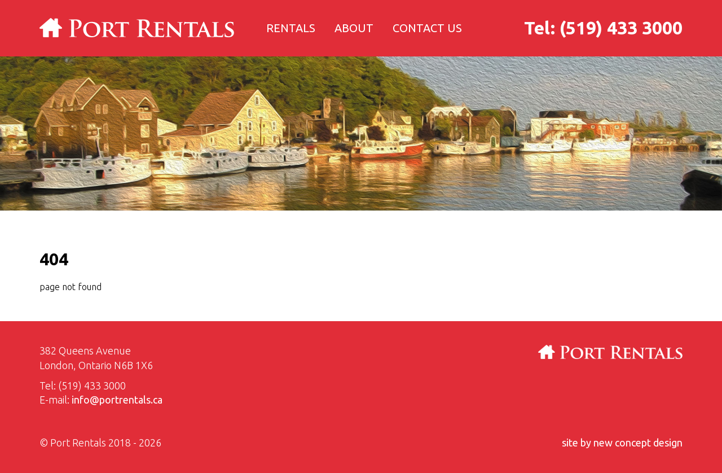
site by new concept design (622, 442)
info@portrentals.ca (117, 399)
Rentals (290, 27)
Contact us (427, 27)
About (353, 27)
